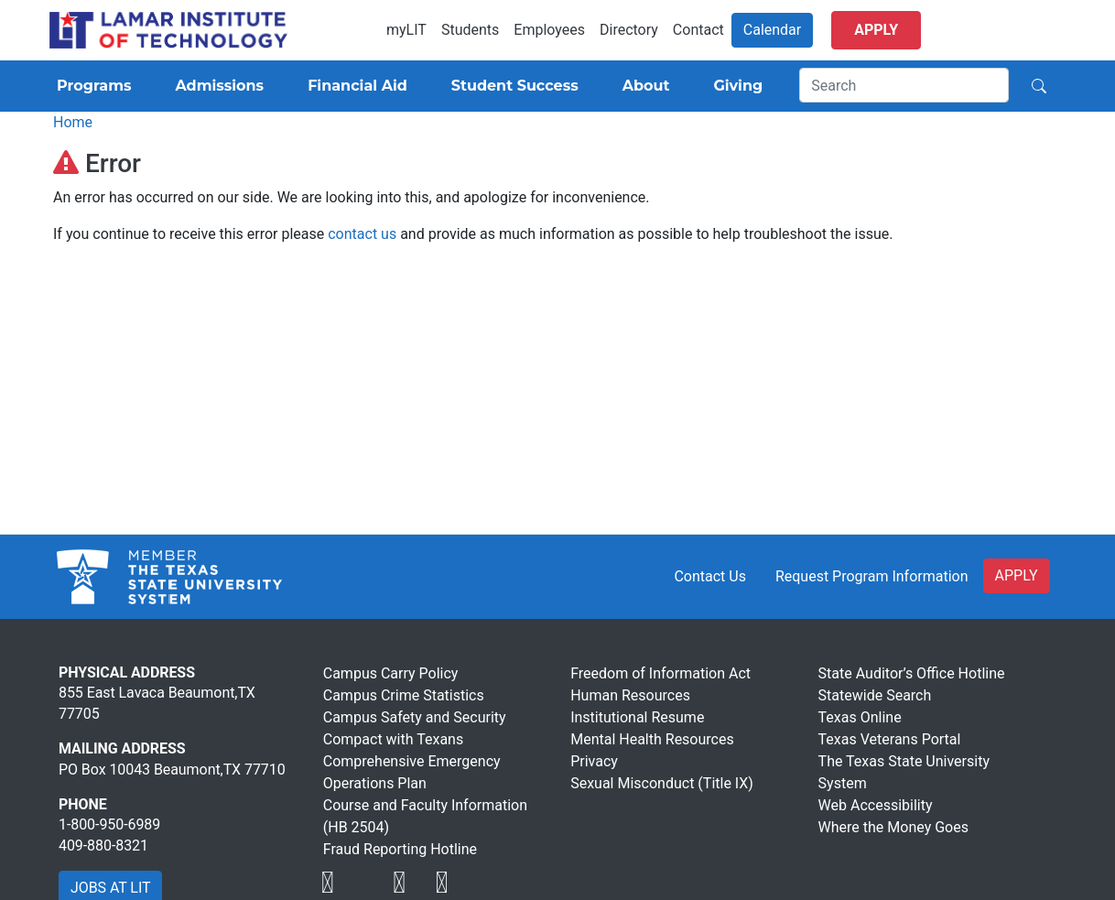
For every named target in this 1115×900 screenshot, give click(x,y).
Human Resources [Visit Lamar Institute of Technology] (630, 695)
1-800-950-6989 (109, 824)
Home (72, 122)
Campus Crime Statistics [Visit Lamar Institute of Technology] (403, 695)
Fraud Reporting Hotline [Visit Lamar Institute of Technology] (400, 849)
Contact (698, 29)
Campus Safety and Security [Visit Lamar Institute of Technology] (414, 717)
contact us (362, 234)
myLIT (406, 29)
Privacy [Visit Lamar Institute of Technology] (594, 761)
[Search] (904, 85)
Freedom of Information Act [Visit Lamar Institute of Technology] (660, 673)
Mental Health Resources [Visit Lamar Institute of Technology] (652, 739)
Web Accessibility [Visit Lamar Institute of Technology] (875, 805)
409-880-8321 (103, 845)
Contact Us (710, 576)
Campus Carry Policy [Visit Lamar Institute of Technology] (391, 673)
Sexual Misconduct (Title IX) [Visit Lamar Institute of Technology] (661, 783)
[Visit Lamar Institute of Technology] (327, 882)
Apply (876, 29)
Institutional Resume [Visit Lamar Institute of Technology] (637, 717)
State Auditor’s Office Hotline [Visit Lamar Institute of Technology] (911, 673)
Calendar (772, 29)
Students (470, 29)
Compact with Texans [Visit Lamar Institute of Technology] (393, 739)
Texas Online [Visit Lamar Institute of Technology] (860, 717)
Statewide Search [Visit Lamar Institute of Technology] (875, 695)
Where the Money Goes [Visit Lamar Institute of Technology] (893, 827)
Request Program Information (872, 576)
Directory (629, 29)
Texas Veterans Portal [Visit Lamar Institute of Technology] (889, 739)
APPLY (1016, 575)
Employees (549, 29)
